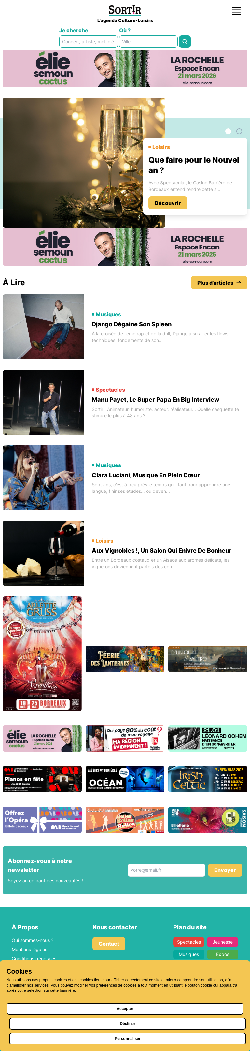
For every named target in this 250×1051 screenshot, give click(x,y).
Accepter (125, 1008)
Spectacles (189, 942)
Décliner (127, 1023)
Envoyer (225, 870)
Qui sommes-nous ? (32, 940)
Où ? (125, 30)
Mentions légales (29, 949)
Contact (109, 943)
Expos (222, 954)
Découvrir (168, 203)
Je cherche (73, 30)
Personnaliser (127, 1038)
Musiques (189, 954)
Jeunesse (223, 942)
